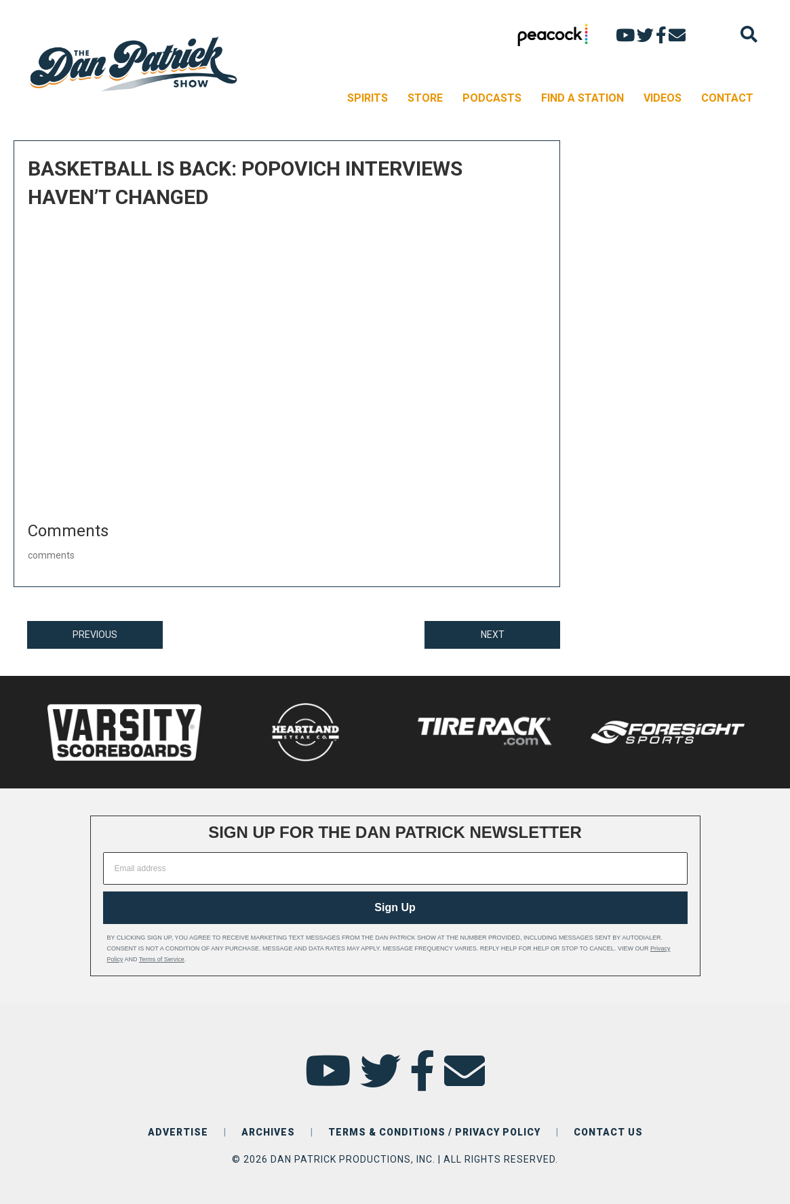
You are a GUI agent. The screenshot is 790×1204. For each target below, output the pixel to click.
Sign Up (394, 907)
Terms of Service (161, 959)
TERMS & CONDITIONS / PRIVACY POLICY (434, 1132)
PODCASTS (491, 98)
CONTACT (727, 98)
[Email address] (395, 868)
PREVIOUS (95, 634)
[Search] (749, 34)
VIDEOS (663, 98)
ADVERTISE (178, 1132)
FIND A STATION (582, 98)
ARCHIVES (268, 1132)
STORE (425, 98)
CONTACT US (608, 1132)
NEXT (493, 634)
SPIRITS (367, 98)
